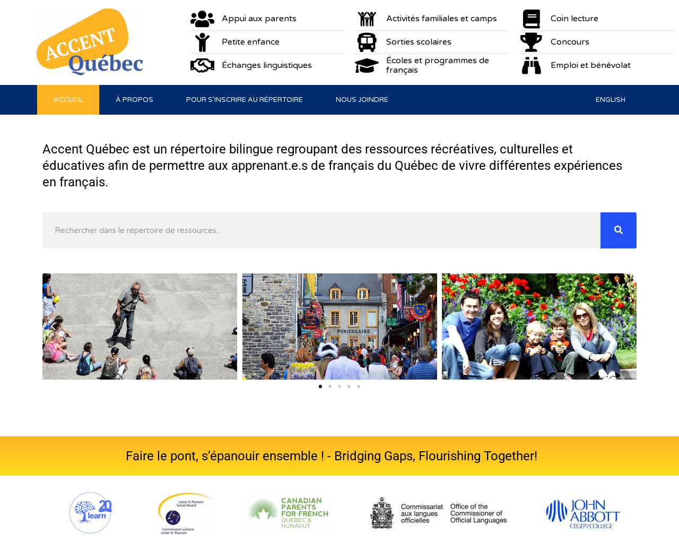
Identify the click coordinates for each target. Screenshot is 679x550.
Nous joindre (362, 100)
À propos (134, 100)
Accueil (68, 100)
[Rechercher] (618, 230)
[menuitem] (610, 100)
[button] (53, 326)
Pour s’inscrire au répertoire (244, 100)
